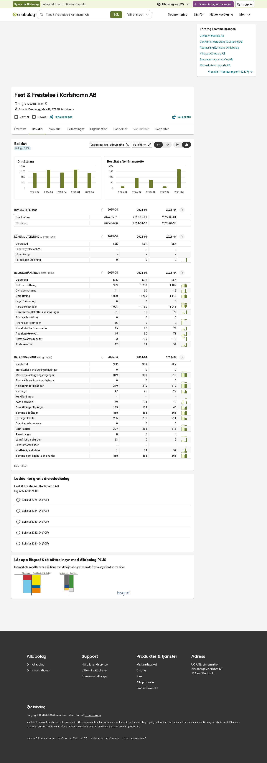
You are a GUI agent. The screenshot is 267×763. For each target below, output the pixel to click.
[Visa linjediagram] (177, 145)
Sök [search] (116, 14)
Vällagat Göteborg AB (213, 53)
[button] (198, 14)
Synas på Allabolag (26, 4)
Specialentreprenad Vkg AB (216, 59)
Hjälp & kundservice (95, 664)
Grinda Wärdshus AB (212, 35)
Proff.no (62, 738)
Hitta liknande (61, 117)
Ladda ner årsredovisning (110, 144)
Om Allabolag (35, 664)
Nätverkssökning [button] (221, 14)
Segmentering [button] (178, 14)
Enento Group (93, 715)
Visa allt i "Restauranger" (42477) (230, 71)
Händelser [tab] (120, 129)
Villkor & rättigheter (94, 670)
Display (141, 670)
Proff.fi (83, 738)
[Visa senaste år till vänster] (158, 145)
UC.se (125, 738)
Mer (245, 14)
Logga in (245, 4)
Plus (139, 676)
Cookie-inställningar (94, 676)
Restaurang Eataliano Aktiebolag (219, 47)
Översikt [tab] (20, 129)
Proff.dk (74, 738)
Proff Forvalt (112, 738)
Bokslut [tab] (37, 129)
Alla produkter (51, 4)
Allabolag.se (96, 738)
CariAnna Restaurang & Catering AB (221, 41)
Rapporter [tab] (162, 129)
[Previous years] (182, 210)
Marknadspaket (146, 664)
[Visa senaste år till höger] (167, 145)
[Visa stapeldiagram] (186, 145)
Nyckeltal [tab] (55, 129)
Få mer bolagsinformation (213, 4)
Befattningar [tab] (75, 129)
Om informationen (38, 670)
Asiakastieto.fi (138, 738)
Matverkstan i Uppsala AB (215, 65)
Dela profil (181, 117)
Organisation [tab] (99, 129)
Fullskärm (142, 144)
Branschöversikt (75, 4)
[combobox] (77, 14)
